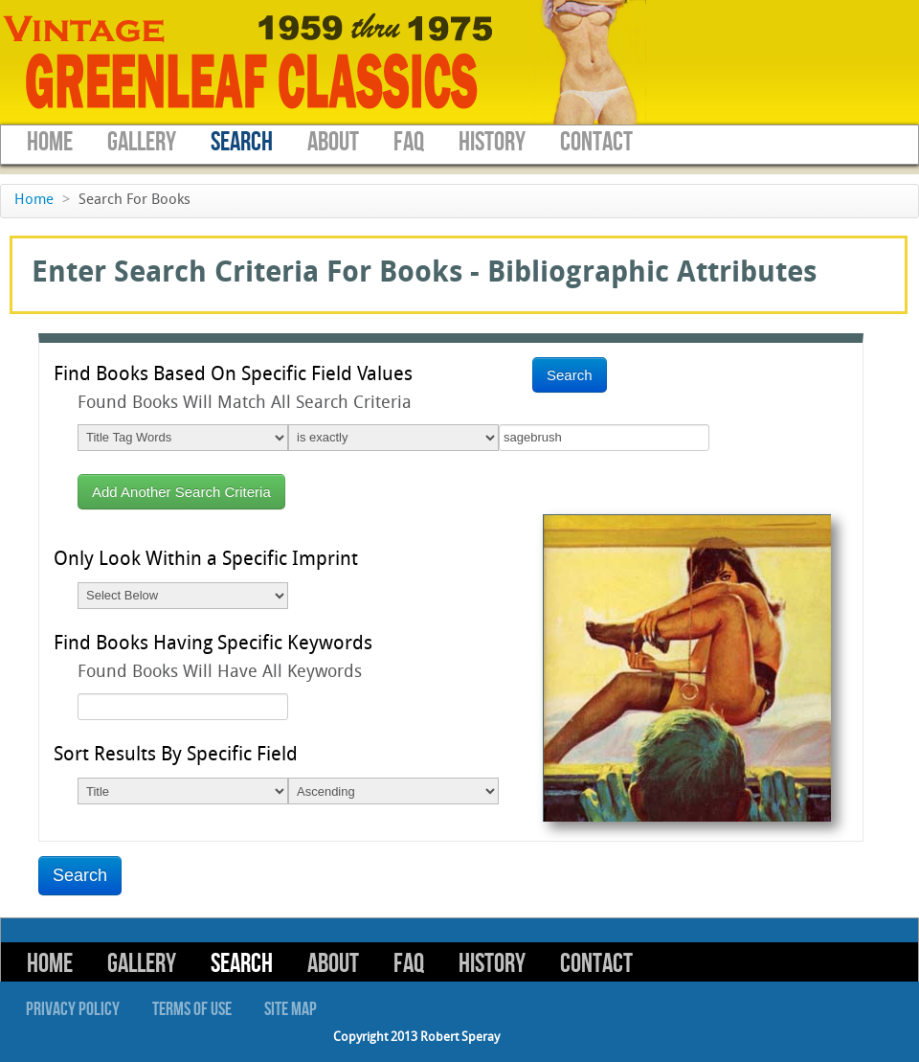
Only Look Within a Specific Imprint (206, 560)
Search (242, 142)
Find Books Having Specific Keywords (213, 644)
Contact (596, 142)
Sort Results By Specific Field (176, 755)
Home (50, 142)
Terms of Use (192, 1009)
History (492, 142)
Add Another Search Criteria (181, 492)
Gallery (141, 142)
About (333, 142)
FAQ (408, 142)
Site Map (290, 1009)
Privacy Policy (73, 1009)
